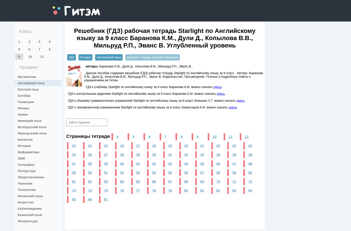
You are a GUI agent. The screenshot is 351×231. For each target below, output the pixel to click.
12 (246, 136)
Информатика (28, 152)
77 (138, 190)
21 (202, 145)
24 (250, 145)
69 (202, 181)
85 (74, 199)
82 (218, 190)
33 (202, 154)
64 (122, 181)
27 (106, 154)
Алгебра (24, 95)
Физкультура (28, 221)
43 (170, 163)
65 (138, 181)
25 (74, 154)
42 (154, 163)
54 (154, 172)
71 (234, 181)
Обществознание (31, 177)
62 (90, 181)
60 (250, 172)
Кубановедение (30, 208)
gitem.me (64, 7)
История (24, 146)
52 (122, 172)
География (26, 164)
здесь (217, 87)
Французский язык (32, 133)
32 (186, 154)
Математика (27, 77)
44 (186, 163)
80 (186, 190)
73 (74, 190)
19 (170, 145)
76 (122, 190)
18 (154, 145)
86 (90, 199)
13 (74, 145)
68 (186, 181)
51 (106, 172)
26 (90, 154)
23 (234, 145)
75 (106, 190)
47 (234, 163)
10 (30, 56)
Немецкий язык (30, 121)
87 (106, 199)
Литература (27, 171)
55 (170, 172)
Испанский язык (30, 196)
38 (90, 163)
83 (234, 190)
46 (218, 163)
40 (122, 163)
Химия (23, 114)
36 (250, 154)
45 (202, 163)
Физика (23, 108)
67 (170, 181)
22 (218, 145)
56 (186, 172)
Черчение (25, 183)
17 (138, 145)
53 (138, 172)
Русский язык (28, 89)
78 (154, 190)
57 (202, 172)
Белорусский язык (32, 127)
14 (90, 145)
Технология (27, 190)
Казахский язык (30, 215)
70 (218, 181)
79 (170, 190)
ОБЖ (21, 158)
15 (106, 145)
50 (90, 172)
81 (202, 190)
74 (90, 190)
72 (250, 181)
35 (234, 154)
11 (42, 56)
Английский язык (31, 83)
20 (186, 145)
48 (250, 163)
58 (218, 172)
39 (106, 163)
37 (74, 163)
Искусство (26, 202)
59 (234, 172)
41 (138, 163)
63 (106, 181)
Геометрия (26, 102)
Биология (25, 139)
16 (122, 145)
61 (74, 181)
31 (170, 154)
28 (122, 154)
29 (138, 154)
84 (250, 190)
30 (154, 154)
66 (154, 181)
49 (74, 172)
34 (218, 154)
